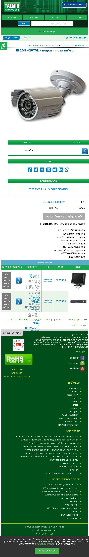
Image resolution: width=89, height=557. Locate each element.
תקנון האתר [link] (17, 373)
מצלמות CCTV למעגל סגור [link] (73, 45)
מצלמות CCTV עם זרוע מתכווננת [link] (43, 45)
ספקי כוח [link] (74, 411)
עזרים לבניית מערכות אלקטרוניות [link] (64, 460)
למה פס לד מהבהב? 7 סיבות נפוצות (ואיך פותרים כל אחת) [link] (53, 443)
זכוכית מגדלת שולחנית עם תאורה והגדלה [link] (60, 491)
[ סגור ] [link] (73, 325)
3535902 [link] (61, 301)
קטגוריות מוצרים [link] (47, 31)
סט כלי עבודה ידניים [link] (69, 515)
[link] (12, 7)
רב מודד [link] (74, 398)
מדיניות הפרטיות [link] (43, 544)
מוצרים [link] (77, 17)
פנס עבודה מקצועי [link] (70, 463)
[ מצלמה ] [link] (70, 320)
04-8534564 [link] (47, 534)
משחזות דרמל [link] (72, 518)
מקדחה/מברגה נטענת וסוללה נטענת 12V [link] (60, 488)
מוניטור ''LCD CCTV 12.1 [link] (34, 276)
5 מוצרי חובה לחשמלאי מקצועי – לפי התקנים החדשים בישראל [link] (51, 450)
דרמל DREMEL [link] (71, 422)
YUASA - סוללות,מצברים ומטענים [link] (63, 485)
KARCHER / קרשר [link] (70, 415)
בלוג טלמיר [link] (76, 363)
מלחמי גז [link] (74, 501)
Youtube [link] (77, 369)
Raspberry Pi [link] (72, 395)
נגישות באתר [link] (17, 369)
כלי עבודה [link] (74, 408)
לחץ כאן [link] (75, 38)
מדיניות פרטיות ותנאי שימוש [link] (17, 376)
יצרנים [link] (55, 17)
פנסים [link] (75, 405)
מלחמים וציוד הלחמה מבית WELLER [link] (62, 508)
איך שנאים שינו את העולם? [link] (66, 466)
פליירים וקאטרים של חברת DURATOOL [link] (61, 495)
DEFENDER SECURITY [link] (48, 280)
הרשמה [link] (27, 37)
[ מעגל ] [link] (48, 320)
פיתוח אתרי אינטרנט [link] (12, 333)
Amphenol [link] (73, 388)
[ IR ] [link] (79, 320)
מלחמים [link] (74, 401)
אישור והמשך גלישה (47, 550)
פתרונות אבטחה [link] (36, 321)
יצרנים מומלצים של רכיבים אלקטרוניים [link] (61, 473)
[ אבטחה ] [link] (83, 325)
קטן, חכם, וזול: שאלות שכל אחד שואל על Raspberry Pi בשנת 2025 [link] (49, 456)
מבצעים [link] (33, 17)
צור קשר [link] (11, 17)
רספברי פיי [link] (73, 470)
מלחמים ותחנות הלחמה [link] (68, 418)
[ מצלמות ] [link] (59, 320)
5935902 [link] (61, 280)
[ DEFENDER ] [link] (21, 320)
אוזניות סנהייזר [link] (71, 505)
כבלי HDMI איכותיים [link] (69, 498)
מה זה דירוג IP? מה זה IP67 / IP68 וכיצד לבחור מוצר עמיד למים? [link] (50, 446)
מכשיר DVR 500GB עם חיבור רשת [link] (34, 298)
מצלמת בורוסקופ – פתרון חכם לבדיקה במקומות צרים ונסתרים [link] (51, 453)
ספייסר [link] (75, 511)
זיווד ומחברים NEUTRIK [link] (68, 425)
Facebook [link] (76, 358)
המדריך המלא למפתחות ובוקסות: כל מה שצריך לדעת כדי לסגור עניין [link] (48, 440)
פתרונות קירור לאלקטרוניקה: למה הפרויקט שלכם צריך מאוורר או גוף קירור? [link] (45, 436)
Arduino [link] (74, 391)
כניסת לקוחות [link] (11, 37)
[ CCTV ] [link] (9, 320)
